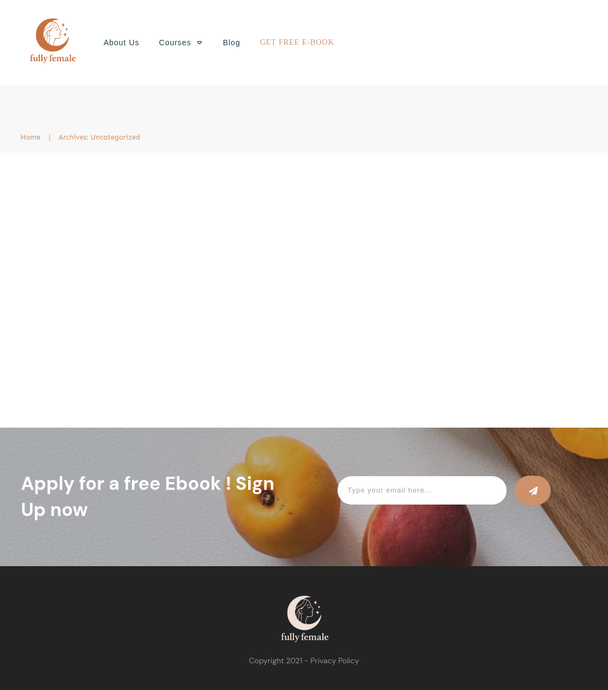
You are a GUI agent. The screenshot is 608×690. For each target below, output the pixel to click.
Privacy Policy (334, 660)
